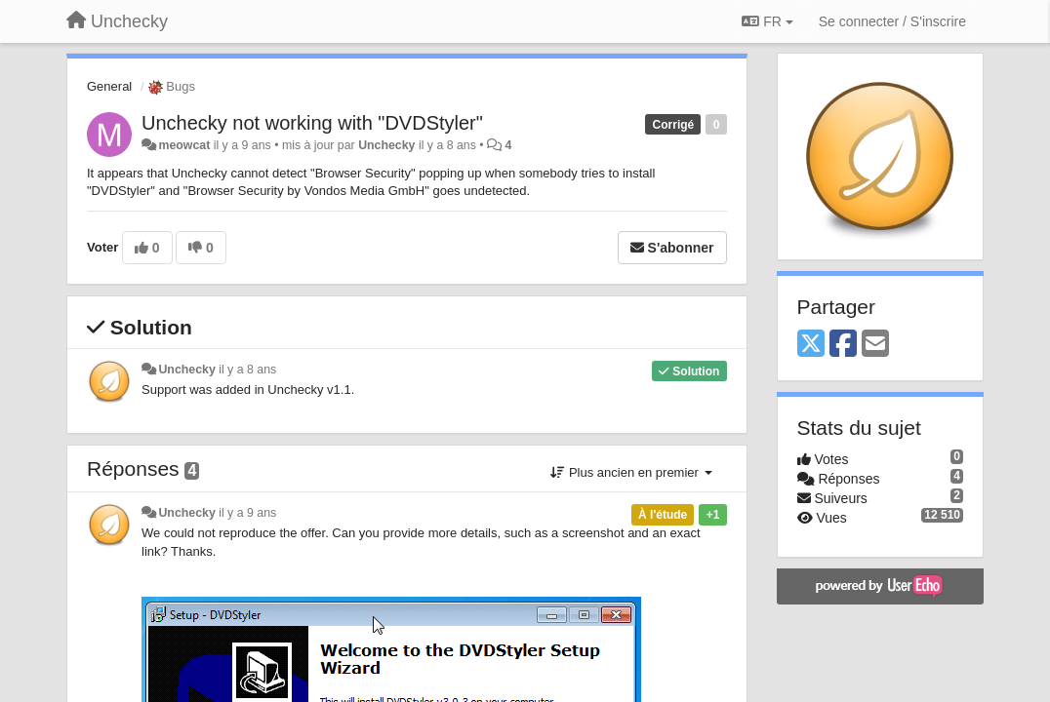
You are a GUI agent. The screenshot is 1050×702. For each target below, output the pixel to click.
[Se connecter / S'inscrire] (892, 21)
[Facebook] (843, 345)
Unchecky (386, 145)
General (109, 86)
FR (767, 21)
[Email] (875, 345)
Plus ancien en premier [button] (630, 472)
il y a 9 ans (247, 513)
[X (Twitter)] (811, 345)
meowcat (184, 145)
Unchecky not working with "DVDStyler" (312, 123)
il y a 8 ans (247, 369)
